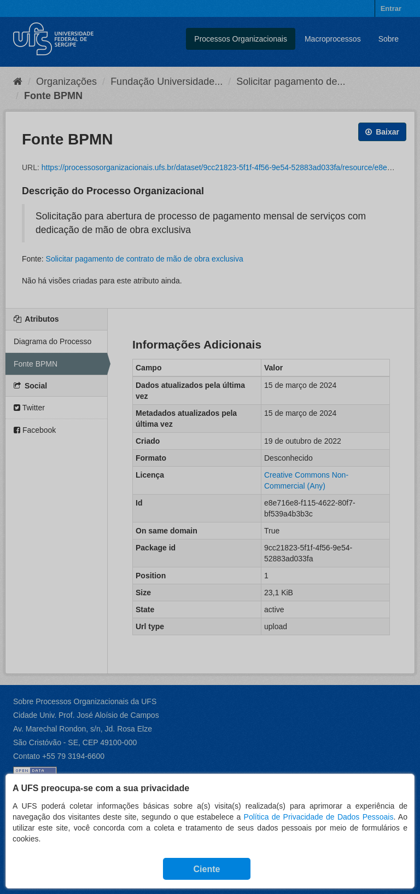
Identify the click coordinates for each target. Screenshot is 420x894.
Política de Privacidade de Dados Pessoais (319, 816)
